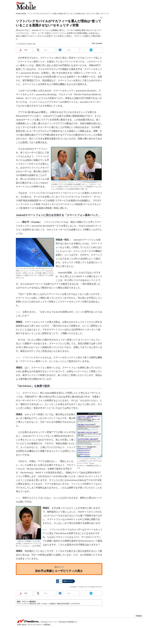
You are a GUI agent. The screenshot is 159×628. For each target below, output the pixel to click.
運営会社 (47, 625)
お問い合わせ (22, 625)
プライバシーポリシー (35, 625)
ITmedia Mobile (25, 5)
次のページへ (68, 581)
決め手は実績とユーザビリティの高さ (59, 570)
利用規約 (139, 616)
